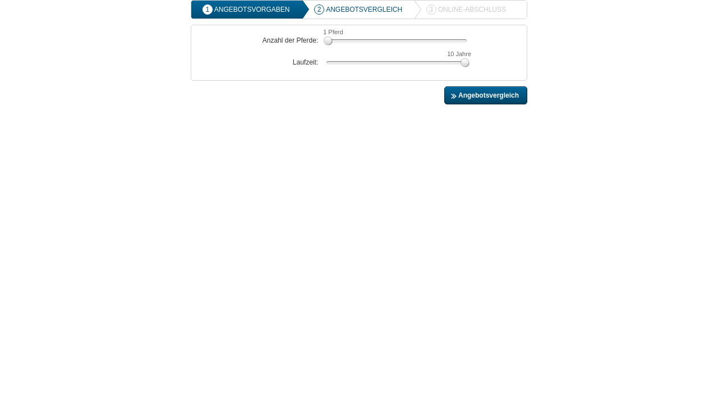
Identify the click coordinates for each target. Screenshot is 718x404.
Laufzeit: (305, 62)
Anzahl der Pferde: (290, 40)
